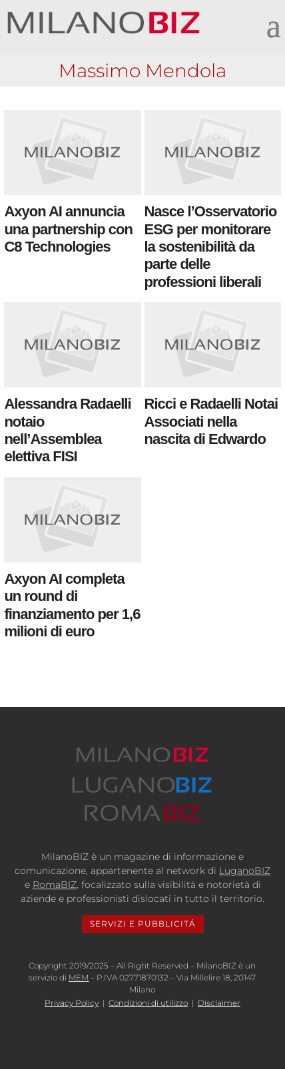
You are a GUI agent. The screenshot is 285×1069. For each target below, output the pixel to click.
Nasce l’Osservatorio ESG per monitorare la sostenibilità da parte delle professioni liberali (210, 246)
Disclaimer (219, 1003)
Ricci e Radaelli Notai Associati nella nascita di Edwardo (211, 421)
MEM (79, 977)
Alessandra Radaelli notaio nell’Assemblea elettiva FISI (67, 430)
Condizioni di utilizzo (148, 1003)
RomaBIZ (55, 885)
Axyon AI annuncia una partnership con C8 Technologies (68, 229)
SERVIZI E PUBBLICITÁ (143, 924)
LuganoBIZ (244, 871)
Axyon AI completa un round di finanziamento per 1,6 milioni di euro (72, 605)
